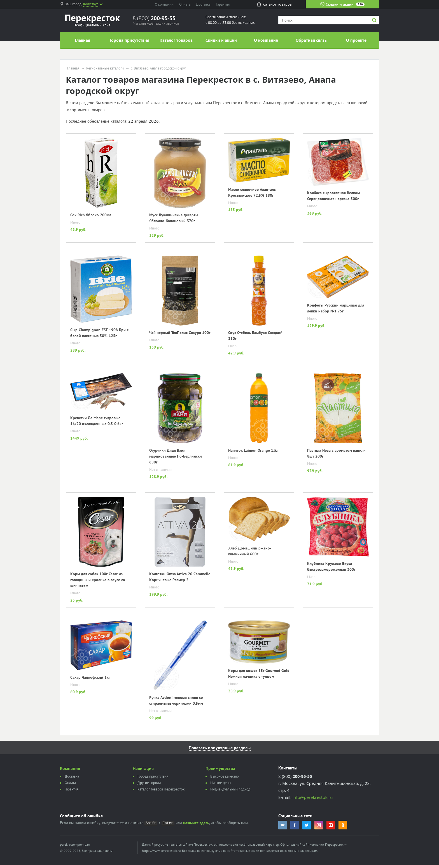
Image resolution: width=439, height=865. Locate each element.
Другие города (149, 782)
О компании (164, 4)
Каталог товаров (176, 40)
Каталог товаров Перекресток (161, 789)
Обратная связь (311, 40)
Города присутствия (129, 40)
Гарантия (223, 4)
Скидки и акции (342, 4)
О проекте (356, 40)
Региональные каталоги (105, 68)
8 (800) (154, 18)
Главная (82, 40)
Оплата (184, 4)
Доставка (203, 4)
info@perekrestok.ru (313, 797)
